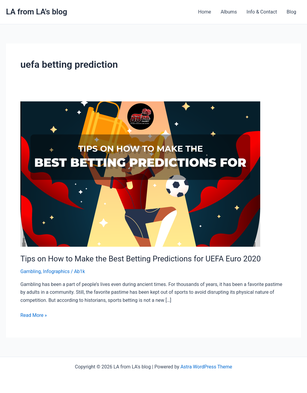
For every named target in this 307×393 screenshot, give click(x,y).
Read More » (33, 314)
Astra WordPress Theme (206, 367)
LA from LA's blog (36, 11)
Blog (291, 12)
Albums (229, 12)
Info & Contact (261, 12)
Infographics (56, 271)
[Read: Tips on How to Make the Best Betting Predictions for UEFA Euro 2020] (140, 174)
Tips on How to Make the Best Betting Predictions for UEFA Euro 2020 (140, 258)
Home (204, 12)
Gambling (30, 271)
